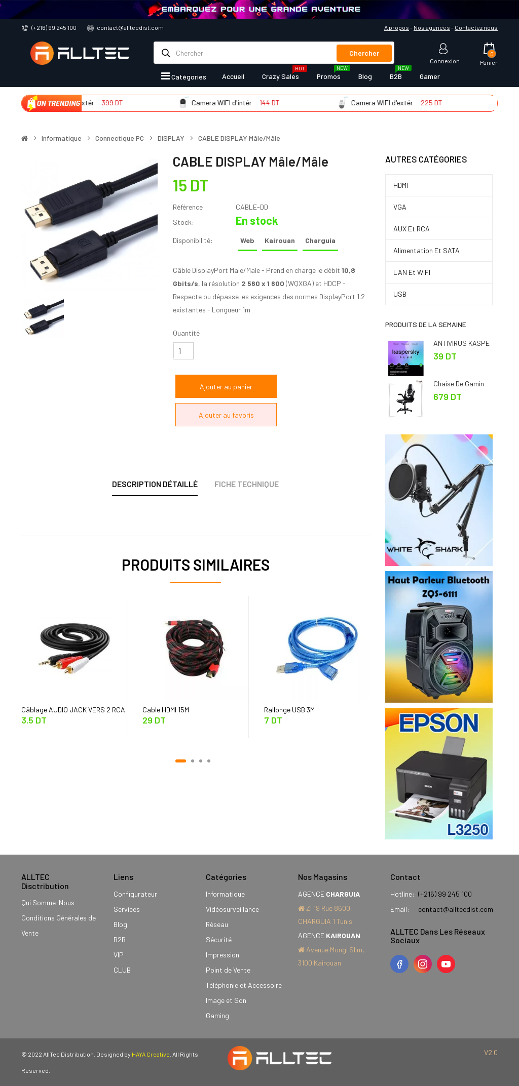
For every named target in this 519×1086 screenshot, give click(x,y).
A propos (396, 27)
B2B (120, 939)
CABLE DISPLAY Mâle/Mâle (239, 138)
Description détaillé (155, 484)
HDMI (400, 185)
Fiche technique (246, 484)
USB (399, 294)
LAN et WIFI (411, 272)
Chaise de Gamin (458, 383)
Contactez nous (476, 27)
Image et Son (226, 1000)
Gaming (217, 1015)
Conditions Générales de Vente (58, 925)
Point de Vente (228, 970)
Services (127, 909)
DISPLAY (171, 138)
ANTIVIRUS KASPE (461, 343)
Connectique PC (119, 138)
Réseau (217, 924)
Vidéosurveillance (232, 909)
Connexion (445, 60)
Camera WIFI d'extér (95, 102)
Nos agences (432, 27)
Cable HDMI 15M (165, 709)
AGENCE (329, 894)
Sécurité (219, 939)
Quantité (186, 333)
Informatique (62, 138)
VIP (119, 954)
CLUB (122, 970)
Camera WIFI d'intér (254, 102)
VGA (399, 207)
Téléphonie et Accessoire (244, 985)
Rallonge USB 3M (289, 709)
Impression (222, 954)
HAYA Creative (151, 1054)
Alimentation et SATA (426, 250)
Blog (120, 924)
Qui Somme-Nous (48, 902)
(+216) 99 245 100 (54, 27)
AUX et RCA (411, 228)
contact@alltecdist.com (130, 27)
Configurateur (135, 894)
